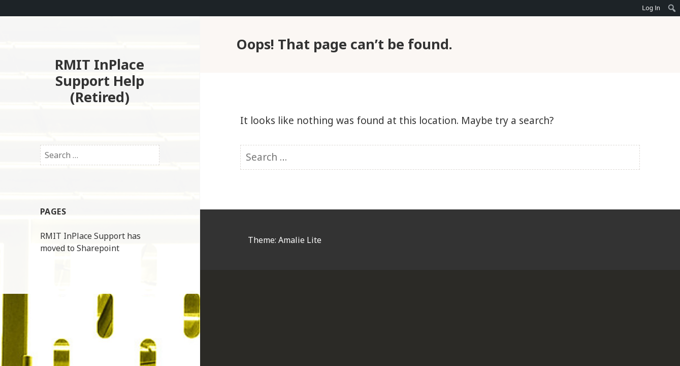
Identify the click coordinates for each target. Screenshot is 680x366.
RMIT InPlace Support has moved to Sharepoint (90, 242)
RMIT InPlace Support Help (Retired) (99, 80)
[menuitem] (672, 8)
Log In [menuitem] (651, 8)
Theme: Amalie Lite (284, 240)
